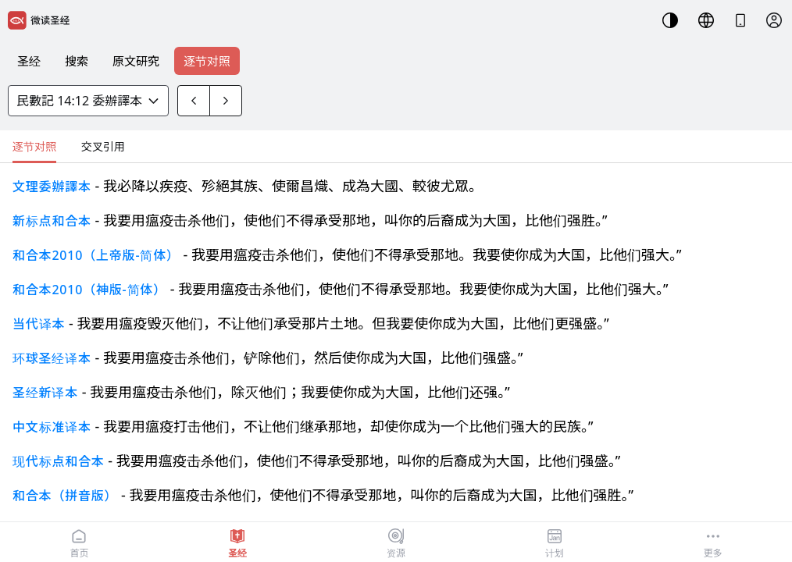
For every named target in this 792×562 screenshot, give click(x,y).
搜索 (76, 61)
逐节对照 (207, 61)
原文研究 (135, 61)
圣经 (29, 61)
